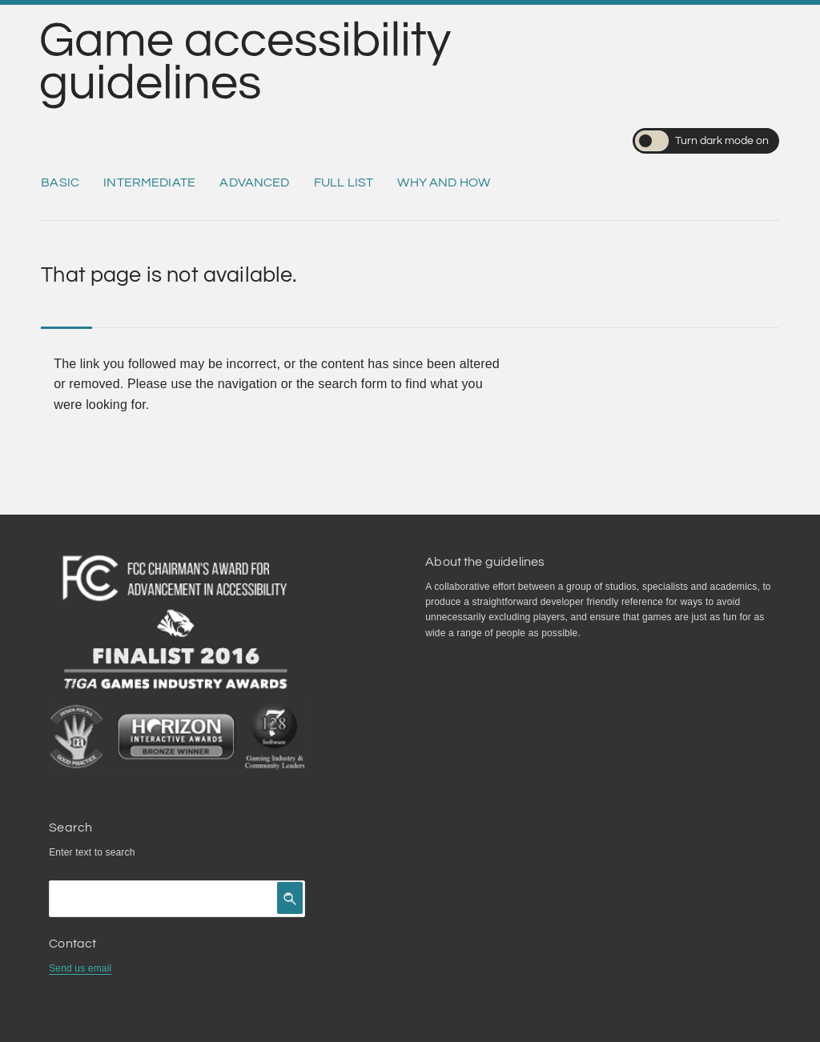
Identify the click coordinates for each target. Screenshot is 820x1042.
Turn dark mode (702, 140)
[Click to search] (290, 898)
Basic (60, 182)
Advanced (254, 182)
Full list (343, 182)
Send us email (80, 968)
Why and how (443, 182)
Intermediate (149, 182)
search (120, 852)
